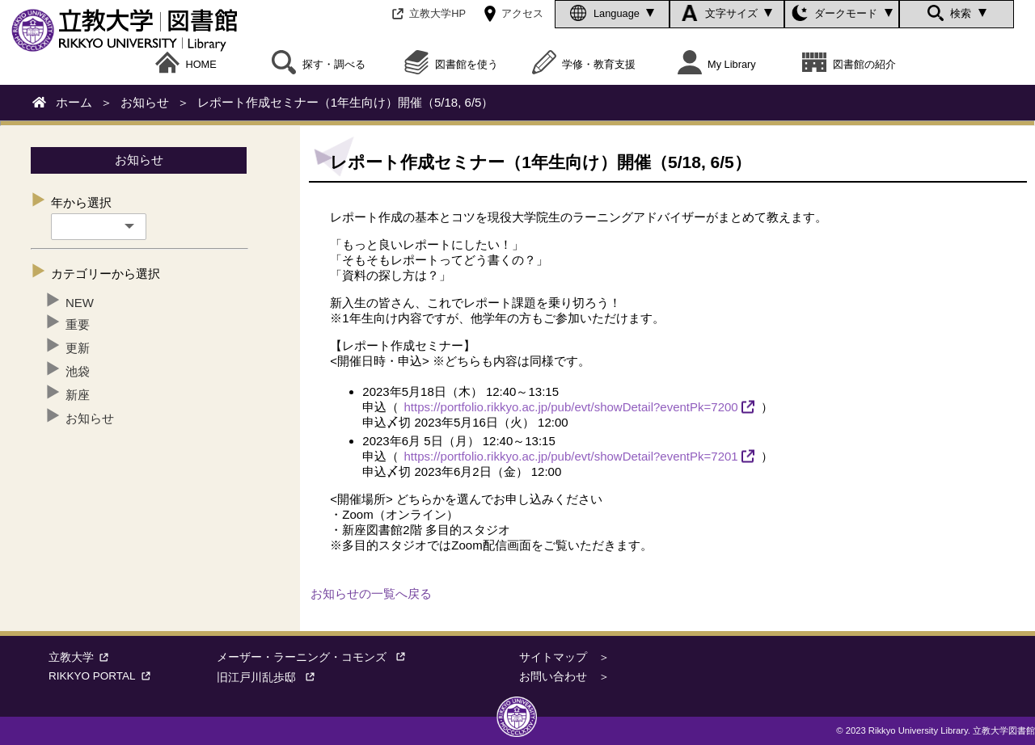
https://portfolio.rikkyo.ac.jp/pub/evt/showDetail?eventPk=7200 (571, 407)
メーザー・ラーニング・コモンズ (316, 657)
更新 (77, 348)
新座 (77, 395)
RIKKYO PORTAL (102, 676)
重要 (77, 324)
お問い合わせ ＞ (564, 677)
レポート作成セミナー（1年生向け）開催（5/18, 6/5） (345, 102)
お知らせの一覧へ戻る (371, 593)
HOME (186, 64)
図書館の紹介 (849, 64)
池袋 (77, 371)
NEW (79, 302)
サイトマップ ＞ (564, 657)
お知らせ (144, 102)
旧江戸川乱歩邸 (270, 677)
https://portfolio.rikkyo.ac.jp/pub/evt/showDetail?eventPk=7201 (571, 456)
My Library (717, 64)
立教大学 (81, 657)
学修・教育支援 (584, 64)
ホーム (74, 102)
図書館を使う (451, 64)
